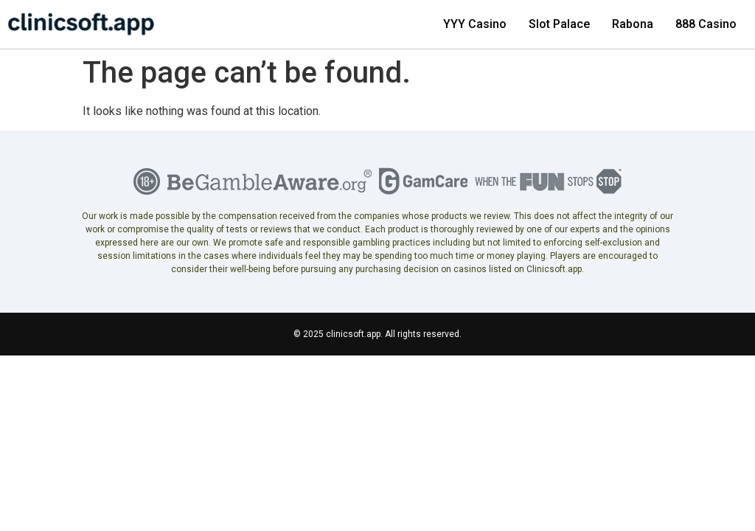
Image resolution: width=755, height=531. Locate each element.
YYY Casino (475, 24)
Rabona (632, 24)
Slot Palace (559, 24)
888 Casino (706, 24)
